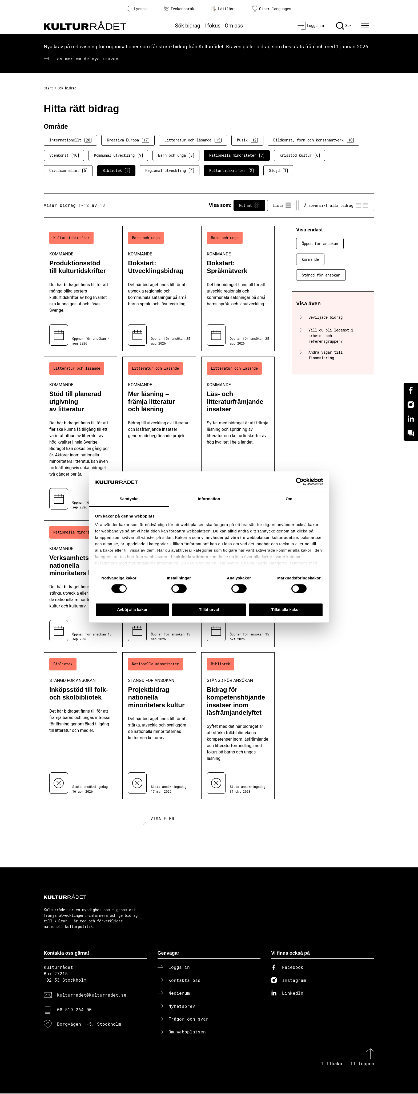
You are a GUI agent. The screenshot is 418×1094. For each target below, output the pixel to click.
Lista (282, 205)
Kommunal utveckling (118, 155)
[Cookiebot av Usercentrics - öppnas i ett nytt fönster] (299, 481)
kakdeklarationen (191, 556)
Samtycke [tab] (129, 499)
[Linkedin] (411, 419)
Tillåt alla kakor (285, 609)
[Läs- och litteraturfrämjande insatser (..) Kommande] (238, 436)
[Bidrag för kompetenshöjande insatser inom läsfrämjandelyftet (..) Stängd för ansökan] (238, 725)
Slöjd (278, 170)
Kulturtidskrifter (231, 170)
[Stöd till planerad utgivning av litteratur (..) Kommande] (80, 436)
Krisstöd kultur (300, 155)
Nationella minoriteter (236, 155)
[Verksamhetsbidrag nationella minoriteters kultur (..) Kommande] (80, 583)
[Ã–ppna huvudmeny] (366, 26)
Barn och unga (176, 155)
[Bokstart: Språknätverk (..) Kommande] (238, 288)
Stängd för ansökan (321, 275)
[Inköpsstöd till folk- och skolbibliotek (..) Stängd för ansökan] (80, 725)
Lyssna (137, 8)
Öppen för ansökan (320, 243)
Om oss (234, 25)
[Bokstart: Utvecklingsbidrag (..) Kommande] (159, 288)
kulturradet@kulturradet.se (91, 995)
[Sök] (343, 25)
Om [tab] (289, 499)
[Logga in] (310, 25)
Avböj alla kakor (132, 609)
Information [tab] (209, 499)
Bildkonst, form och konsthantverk (313, 140)
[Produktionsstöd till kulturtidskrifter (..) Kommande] (80, 288)
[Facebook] (411, 390)
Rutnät (249, 205)
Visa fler (162, 819)
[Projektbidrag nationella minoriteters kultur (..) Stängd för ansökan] (159, 725)
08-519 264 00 (74, 1010)
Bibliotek (116, 170)
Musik (247, 140)
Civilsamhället (68, 170)
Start (48, 88)
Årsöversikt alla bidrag (336, 205)
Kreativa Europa (128, 140)
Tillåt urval (209, 609)
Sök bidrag (187, 25)
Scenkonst (64, 155)
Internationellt (70, 140)
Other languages (271, 9)
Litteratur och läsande (193, 140)
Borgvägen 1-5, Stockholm (89, 1024)
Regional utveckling (169, 170)
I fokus (212, 25)
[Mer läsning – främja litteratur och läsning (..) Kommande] (159, 436)
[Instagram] (411, 404)
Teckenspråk (179, 8)
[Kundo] (411, 433)
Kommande (310, 259)
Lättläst (223, 8)
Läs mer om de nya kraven (86, 58)
